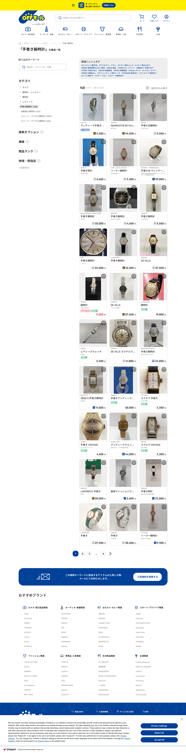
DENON (64, 618)
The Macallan (141, 694)
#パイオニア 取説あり (148, 73)
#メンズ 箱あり (87, 75)
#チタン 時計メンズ (125, 65)
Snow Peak (140, 632)
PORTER (27, 690)
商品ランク (28, 151)
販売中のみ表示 (157, 88)
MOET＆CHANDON (143, 666)
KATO (101, 646)
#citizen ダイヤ (135, 70)
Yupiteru (64, 671)
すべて (24, 87)
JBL (62, 627)
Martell (139, 685)
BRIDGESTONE (67, 685)
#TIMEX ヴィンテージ (126, 68)
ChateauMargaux (143, 662)
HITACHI (27, 632)
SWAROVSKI (103, 690)
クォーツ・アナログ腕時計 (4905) (36, 116)
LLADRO (102, 685)
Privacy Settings (159, 726)
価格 (24, 142)
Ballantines (140, 690)
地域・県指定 (30, 161)
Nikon (26, 641)
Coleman (139, 618)
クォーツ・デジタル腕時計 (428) (36, 121)
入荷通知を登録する (147, 576)
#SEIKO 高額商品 (120, 70)
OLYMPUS (28, 646)
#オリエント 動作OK (89, 65)
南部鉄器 (102, 666)
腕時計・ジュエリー (32, 43)
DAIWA (138, 646)
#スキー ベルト (101, 75)
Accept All (159, 740)
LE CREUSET (104, 662)
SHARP (27, 623)
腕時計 (45, 43)
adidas (138, 614)
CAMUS (139, 671)
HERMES (27, 671)
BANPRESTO (104, 641)
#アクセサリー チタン (107, 65)
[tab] (28, 31)
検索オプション (31, 132)
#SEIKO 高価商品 (105, 70)
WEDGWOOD (104, 671)
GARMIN (64, 676)
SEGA (101, 632)
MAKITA (64, 666)
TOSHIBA (28, 627)
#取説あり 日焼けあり (144, 68)
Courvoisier (140, 676)
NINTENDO (103, 627)
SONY (26, 614)
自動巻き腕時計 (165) (31, 111)
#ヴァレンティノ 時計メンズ (109, 73)
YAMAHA (64, 637)
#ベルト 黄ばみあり (142, 65)
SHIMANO (140, 641)
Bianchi (64, 690)
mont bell (139, 637)
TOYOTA (64, 662)
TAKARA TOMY (104, 623)
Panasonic (28, 618)
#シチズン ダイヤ (149, 70)
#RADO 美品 (111, 68)
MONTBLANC (104, 694)
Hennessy (140, 680)
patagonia (140, 627)
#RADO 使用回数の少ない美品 (93, 68)
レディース (55, 43)
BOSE (63, 632)
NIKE (26, 680)
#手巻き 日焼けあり (89, 70)
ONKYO (64, 623)
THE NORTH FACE (143, 623)
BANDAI (102, 614)
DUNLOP (65, 694)
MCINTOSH (65, 614)
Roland (64, 646)
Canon (26, 637)
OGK (63, 680)
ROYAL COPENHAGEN (107, 676)
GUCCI (26, 666)
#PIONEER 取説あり (130, 73)
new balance (29, 685)
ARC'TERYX (28, 694)
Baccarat (102, 680)
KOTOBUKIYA (104, 637)
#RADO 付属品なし (88, 73)
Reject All (159, 733)
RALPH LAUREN (30, 676)
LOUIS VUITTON (30, 662)
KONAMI (102, 618)
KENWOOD (65, 641)
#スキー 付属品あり (116, 75)
